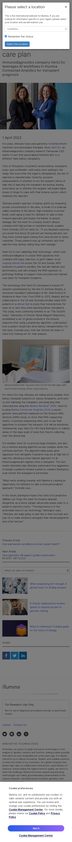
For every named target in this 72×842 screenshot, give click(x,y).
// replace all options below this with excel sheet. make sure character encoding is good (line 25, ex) (36, 29)
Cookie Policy (37, 814)
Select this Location (17, 44)
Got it (36, 829)
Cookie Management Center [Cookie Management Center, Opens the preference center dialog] (36, 836)
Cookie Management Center (26, 810)
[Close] (66, 7)
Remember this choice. (19, 36)
